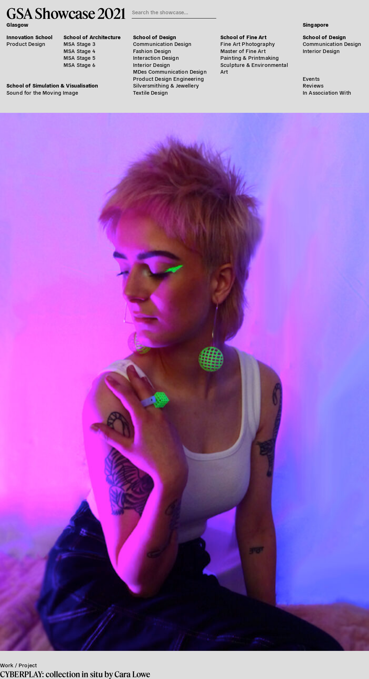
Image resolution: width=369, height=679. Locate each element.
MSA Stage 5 (79, 57)
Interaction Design (156, 57)
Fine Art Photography (247, 43)
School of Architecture (92, 36)
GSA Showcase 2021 (65, 13)
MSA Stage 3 (79, 43)
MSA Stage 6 (79, 64)
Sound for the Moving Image (42, 92)
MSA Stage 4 (79, 50)
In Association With (327, 92)
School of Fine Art (243, 36)
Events (311, 78)
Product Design (25, 43)
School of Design (154, 36)
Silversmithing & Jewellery (166, 85)
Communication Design (162, 43)
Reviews (313, 85)
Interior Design (151, 64)
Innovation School (29, 36)
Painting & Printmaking (249, 57)
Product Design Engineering (168, 78)
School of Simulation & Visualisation (52, 85)
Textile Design (150, 92)
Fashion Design (152, 50)
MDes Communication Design (170, 71)
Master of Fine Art (243, 50)
